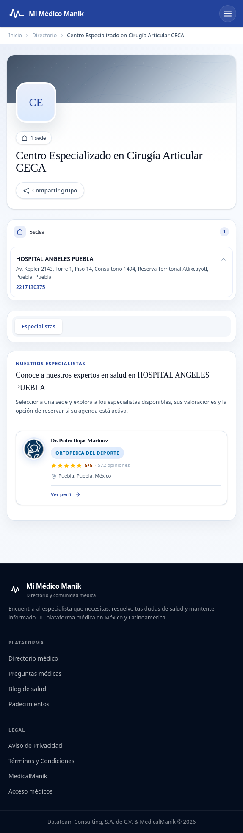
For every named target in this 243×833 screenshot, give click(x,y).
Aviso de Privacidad (35, 745)
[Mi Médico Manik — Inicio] (52, 589)
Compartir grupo (50, 190)
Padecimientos (29, 704)
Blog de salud (27, 689)
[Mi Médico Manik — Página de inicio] (45, 13)
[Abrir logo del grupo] (36, 102)
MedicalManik (27, 776)
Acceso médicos (30, 791)
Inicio (15, 35)
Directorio (44, 35)
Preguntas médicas (35, 673)
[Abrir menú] (227, 13)
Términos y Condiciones (41, 761)
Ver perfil (66, 494)
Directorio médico (33, 658)
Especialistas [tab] (38, 326)
